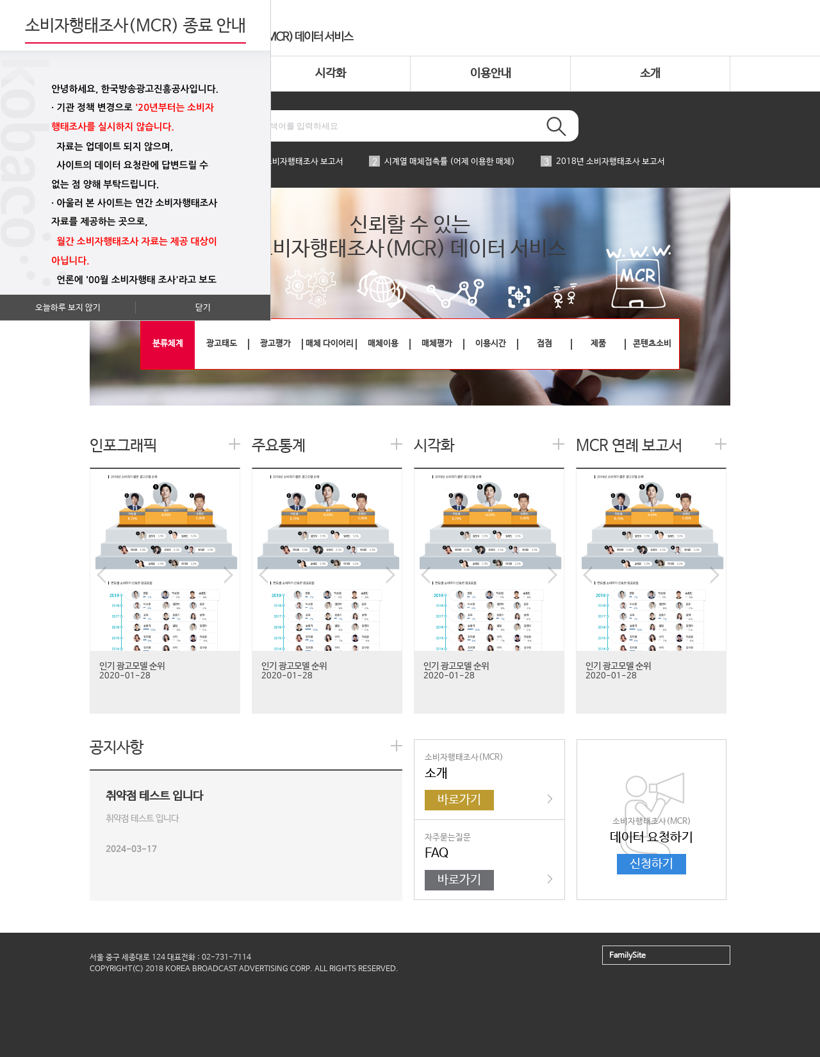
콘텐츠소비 (652, 343)
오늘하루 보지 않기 (68, 308)
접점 (544, 343)
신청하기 (651, 864)
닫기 (203, 308)
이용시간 (490, 343)
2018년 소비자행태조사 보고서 (603, 162)
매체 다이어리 (330, 343)
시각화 (330, 73)
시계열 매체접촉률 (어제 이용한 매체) (442, 162)
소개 (650, 73)
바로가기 (459, 800)
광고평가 (275, 343)
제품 (598, 343)
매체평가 (437, 343)
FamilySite (627, 955)
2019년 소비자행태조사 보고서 (281, 162)
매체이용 (383, 343)
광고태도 (221, 343)
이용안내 (490, 73)
